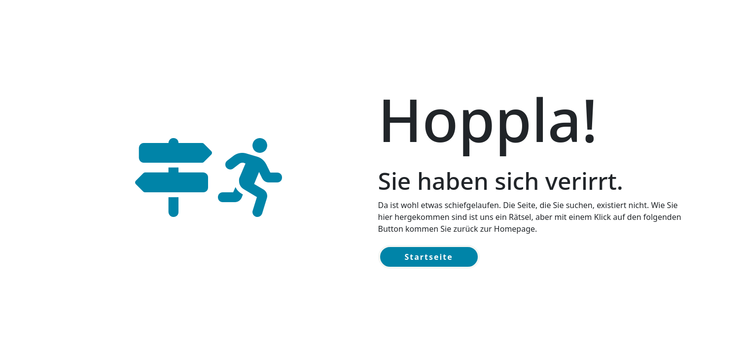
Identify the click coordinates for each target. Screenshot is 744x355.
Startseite (429, 256)
